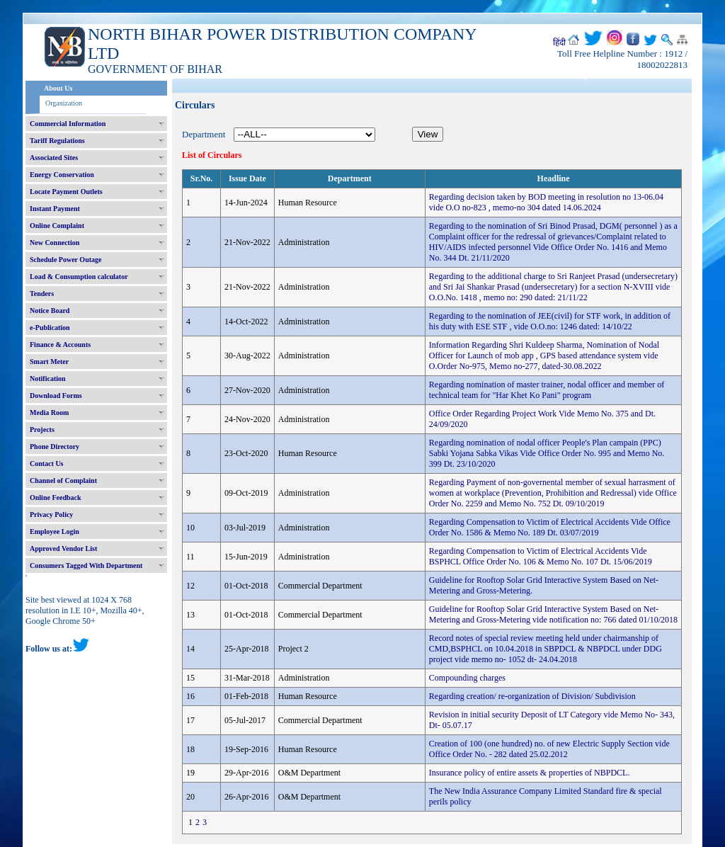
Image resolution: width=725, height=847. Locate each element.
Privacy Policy (51, 514)
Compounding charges (467, 678)
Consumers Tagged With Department (86, 565)
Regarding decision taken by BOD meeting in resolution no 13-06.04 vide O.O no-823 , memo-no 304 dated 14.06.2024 (546, 202)
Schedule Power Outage (65, 259)
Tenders (42, 293)
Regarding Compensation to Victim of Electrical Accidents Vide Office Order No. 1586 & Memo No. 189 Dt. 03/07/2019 (549, 527)
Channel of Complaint (63, 480)
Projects (42, 429)
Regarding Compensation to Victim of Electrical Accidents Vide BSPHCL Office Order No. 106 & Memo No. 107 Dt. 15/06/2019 (540, 556)
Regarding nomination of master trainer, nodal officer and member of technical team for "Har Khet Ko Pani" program (547, 390)
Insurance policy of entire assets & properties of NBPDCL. (529, 773)
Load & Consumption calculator (79, 276)
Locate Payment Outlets (66, 191)
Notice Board (49, 310)
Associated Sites (54, 157)
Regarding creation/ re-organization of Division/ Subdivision (532, 696)
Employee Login (54, 531)
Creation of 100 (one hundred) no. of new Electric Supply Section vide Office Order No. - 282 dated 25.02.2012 (549, 749)
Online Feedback (55, 497)
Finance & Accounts (60, 344)
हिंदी (559, 42)
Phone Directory (54, 446)
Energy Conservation (62, 174)
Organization (63, 103)
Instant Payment (55, 208)
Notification (48, 378)
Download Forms (56, 395)
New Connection (54, 242)
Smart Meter (49, 361)
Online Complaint (57, 225)
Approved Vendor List (63, 548)
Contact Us (47, 463)
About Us (58, 88)
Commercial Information (67, 123)
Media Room (49, 412)
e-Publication (50, 327)
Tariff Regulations (57, 140)
